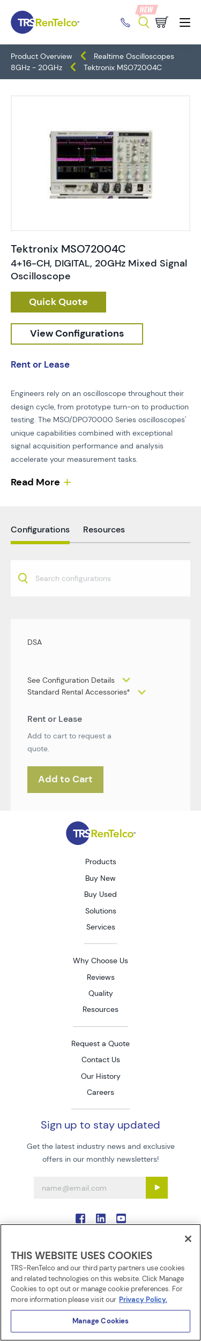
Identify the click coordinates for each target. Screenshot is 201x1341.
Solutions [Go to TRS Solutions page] (100, 911)
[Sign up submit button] (157, 1188)
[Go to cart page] (161, 22)
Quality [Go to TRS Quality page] (100, 993)
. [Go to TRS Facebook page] (80, 1218)
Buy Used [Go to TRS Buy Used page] (100, 894)
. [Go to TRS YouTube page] (121, 1218)
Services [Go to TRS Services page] (100, 927)
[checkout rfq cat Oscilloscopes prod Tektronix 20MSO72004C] (58, 302)
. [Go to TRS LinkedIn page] (101, 1218)
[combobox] (100, 610)
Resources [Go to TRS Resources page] (100, 1009)
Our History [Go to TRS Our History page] (101, 1076)
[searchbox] (79, 611)
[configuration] (77, 334)
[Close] (188, 1239)
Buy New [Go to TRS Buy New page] (100, 878)
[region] (100, 1282)
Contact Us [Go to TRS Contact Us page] (100, 1059)
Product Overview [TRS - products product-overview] (41, 56)
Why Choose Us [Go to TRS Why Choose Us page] (100, 960)
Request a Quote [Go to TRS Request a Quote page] (100, 1043)
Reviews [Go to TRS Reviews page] (101, 977)
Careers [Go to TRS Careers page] (100, 1092)
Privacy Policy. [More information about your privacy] (143, 1299)
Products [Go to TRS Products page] (100, 861)
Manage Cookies (100, 1320)
